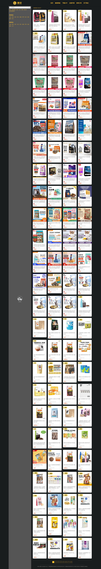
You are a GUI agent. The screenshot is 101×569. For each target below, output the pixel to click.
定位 (20, 9)
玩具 (15, 17)
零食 (13, 17)
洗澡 (28, 17)
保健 (20, 17)
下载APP (64, 3)
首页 (52, 3)
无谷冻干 (39, 7)
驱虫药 (25, 9)
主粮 (10, 17)
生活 (26, 17)
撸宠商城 (57, 3)
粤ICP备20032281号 (61, 566)
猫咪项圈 (13, 9)
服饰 (10, 18)
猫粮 (17, 9)
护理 (23, 17)
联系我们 (86, 566)
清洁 (18, 17)
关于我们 (86, 3)
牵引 (13, 18)
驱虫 (10, 9)
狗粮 (22, 9)
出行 (13, 26)
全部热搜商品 (12, 11)
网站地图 (82, 566)
